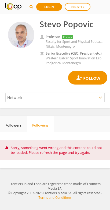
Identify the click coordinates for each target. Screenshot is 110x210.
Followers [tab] (13, 125)
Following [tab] (40, 125)
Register (78, 7)
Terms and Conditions (55, 197)
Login (49, 7)
